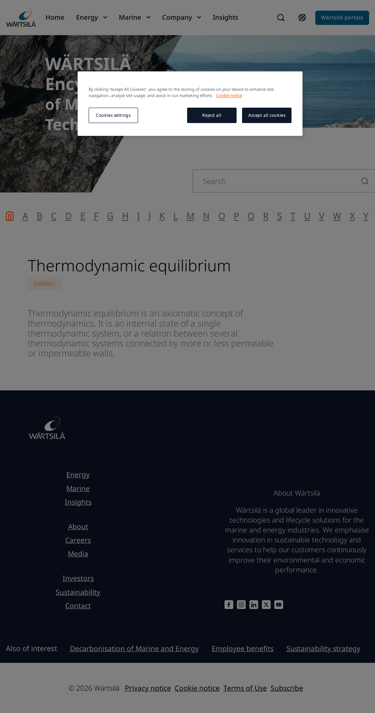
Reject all (211, 115)
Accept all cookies (266, 115)
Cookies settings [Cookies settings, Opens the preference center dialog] (113, 115)
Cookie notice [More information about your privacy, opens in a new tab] (229, 95)
